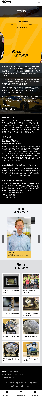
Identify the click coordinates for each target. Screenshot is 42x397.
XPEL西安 (16, 370)
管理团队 (4, 374)
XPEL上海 (11, 370)
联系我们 (16, 374)
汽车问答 (22, 374)
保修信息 (10, 374)
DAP (27, 374)
